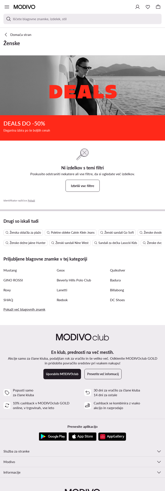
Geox (61, 210)
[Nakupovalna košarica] (158, 7)
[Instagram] (69, 444)
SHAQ (8, 240)
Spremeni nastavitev (74, 483)
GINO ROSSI (13, 220)
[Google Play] (53, 377)
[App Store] (82, 377)
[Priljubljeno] (148, 7)
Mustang (10, 210)
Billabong (117, 230)
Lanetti (62, 230)
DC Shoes (117, 240)
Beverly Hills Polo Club (74, 220)
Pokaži (31, 140)
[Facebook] (96, 444)
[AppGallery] (112, 377)
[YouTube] (82, 444)
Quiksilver (117, 210)
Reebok (62, 240)
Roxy (7, 230)
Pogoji (53, 483)
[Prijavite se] (137, 7)
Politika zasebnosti (104, 483)
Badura (115, 220)
